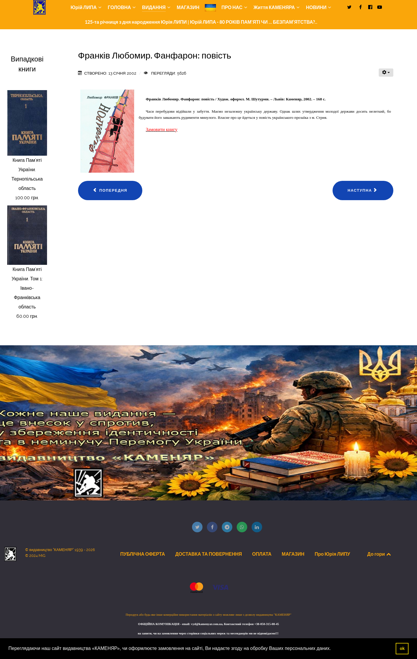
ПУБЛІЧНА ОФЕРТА (142, 554)
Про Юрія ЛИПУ (332, 554)
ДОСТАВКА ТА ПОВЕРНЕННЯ (208, 554)
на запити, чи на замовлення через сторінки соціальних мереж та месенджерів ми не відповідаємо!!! (208, 633)
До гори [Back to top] (379, 554)
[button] (333, 649)
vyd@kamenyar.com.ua (206, 624)
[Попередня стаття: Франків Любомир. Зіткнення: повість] (110, 190)
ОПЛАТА (261, 554)
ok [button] (402, 648)
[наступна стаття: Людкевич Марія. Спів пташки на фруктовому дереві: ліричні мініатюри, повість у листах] (363, 190)
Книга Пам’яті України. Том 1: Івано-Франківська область (27, 288)
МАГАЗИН (293, 554)
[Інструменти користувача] (386, 72)
